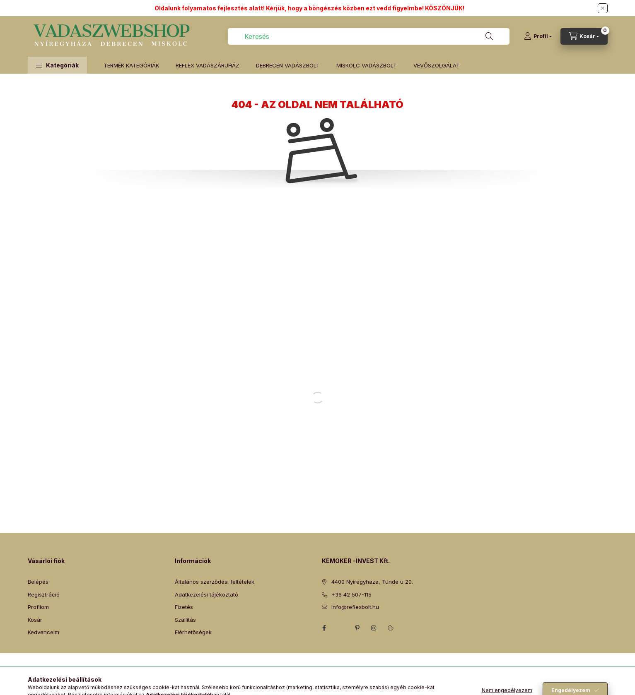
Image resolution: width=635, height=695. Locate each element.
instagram (374, 628)
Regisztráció (44, 594)
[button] (57, 65)
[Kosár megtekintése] (584, 36)
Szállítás (185, 619)
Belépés (38, 581)
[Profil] (537, 36)
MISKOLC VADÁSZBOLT (366, 65)
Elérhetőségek (193, 632)
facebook (324, 628)
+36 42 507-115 (351, 594)
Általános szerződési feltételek (214, 581)
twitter (341, 628)
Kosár (35, 619)
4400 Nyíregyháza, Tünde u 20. (372, 581)
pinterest (357, 628)
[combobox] (368, 36)
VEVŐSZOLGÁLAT (436, 65)
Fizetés (184, 607)
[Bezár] (603, 8)
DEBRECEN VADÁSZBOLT (288, 65)
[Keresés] (489, 36)
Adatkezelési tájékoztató (206, 594)
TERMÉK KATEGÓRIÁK (131, 65)
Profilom (38, 607)
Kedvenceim (43, 632)
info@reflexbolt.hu (355, 607)
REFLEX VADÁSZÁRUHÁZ (207, 65)
